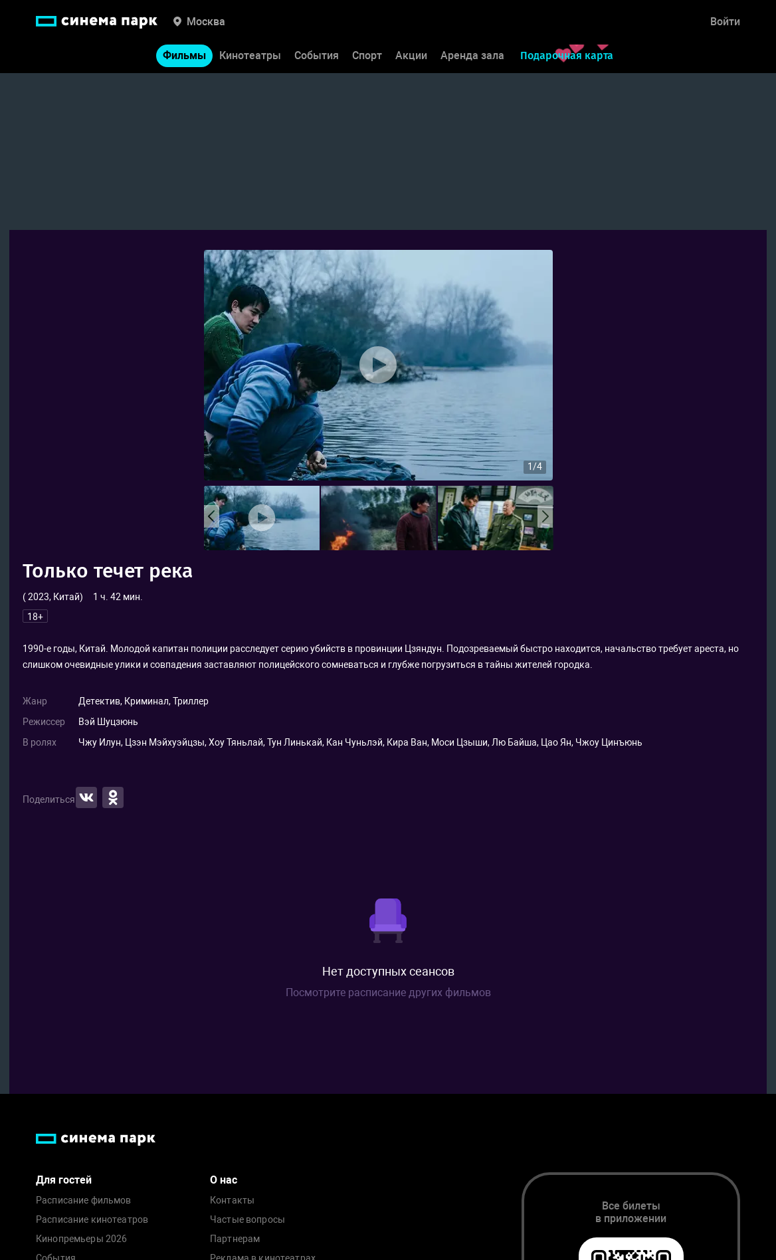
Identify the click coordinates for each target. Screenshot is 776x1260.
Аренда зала (472, 58)
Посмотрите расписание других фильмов (388, 992)
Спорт (367, 58)
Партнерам (235, 1239)
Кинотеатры (250, 58)
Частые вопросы (247, 1220)
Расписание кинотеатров (92, 1220)
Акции (411, 58)
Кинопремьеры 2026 (81, 1239)
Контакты (232, 1201)
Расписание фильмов (84, 1201)
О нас (223, 1180)
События (316, 58)
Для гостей (64, 1180)
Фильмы (184, 58)
